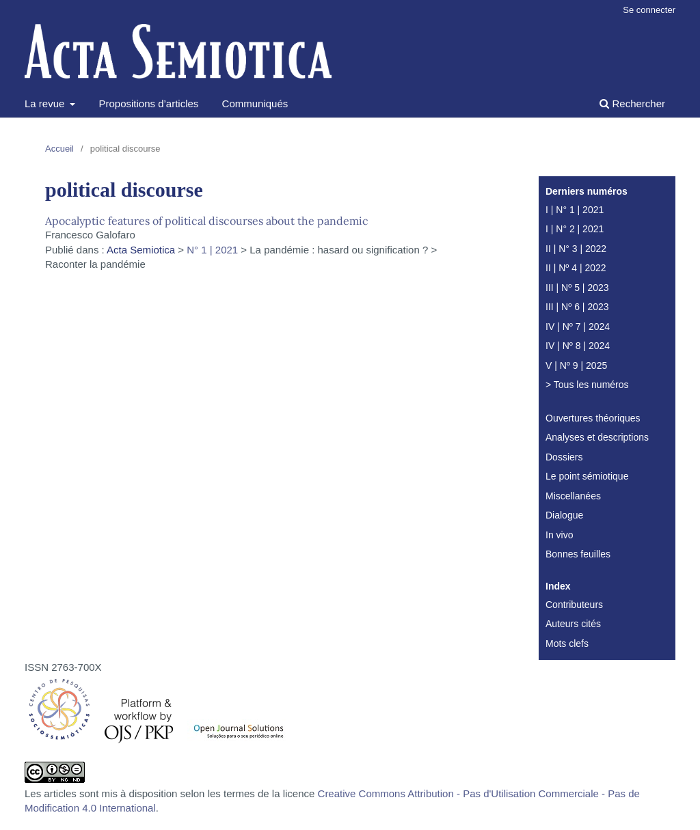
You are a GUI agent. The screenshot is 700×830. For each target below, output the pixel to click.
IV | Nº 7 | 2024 (578, 326)
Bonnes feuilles (578, 554)
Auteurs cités (573, 623)
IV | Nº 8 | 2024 (578, 345)
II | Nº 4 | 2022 (576, 267)
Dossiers (564, 457)
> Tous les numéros (587, 384)
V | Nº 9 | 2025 (576, 365)
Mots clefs (567, 643)
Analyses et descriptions (597, 437)
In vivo (559, 534)
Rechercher (632, 103)
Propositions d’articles (148, 103)
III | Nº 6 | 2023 (577, 306)
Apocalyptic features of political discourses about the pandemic (206, 220)
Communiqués (255, 103)
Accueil (59, 148)
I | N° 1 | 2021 (575, 209)
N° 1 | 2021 (212, 249)
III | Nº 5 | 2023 (577, 287)
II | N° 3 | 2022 (576, 248)
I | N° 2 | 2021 (575, 228)
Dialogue (564, 515)
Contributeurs (574, 604)
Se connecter (649, 10)
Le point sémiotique (587, 476)
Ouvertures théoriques (593, 418)
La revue (46, 103)
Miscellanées (573, 495)
